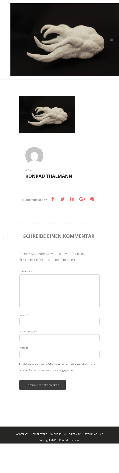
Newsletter (39, 434)
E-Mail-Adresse (28, 331)
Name (23, 315)
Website (23, 347)
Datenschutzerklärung (86, 434)
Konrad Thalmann (48, 176)
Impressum (58, 434)
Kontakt (21, 434)
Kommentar (26, 271)
